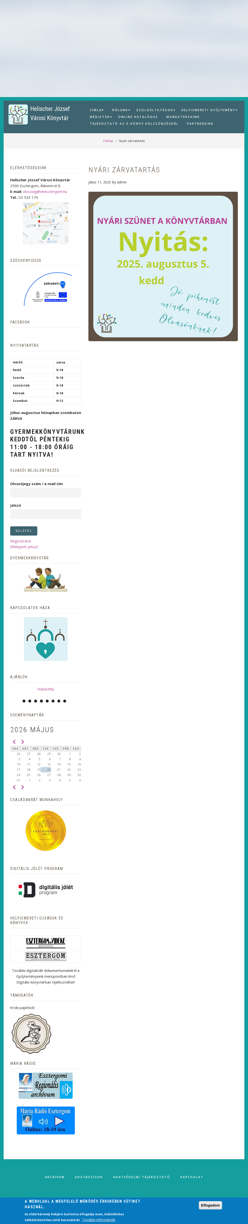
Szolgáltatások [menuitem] (154, 111)
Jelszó (15, 505)
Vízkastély (45, 688)
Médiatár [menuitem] (99, 117)
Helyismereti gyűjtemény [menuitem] (208, 111)
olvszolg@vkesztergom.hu (45, 191)
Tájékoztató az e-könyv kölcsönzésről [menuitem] (134, 124)
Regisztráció (20, 540)
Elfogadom (210, 1205)
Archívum (55, 1177)
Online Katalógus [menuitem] (138, 117)
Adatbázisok (89, 1177)
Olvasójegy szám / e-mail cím (36, 483)
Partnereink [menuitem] (200, 124)
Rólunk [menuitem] (120, 111)
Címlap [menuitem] (97, 110)
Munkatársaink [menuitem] (183, 117)
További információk (98, 1219)
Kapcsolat (191, 1177)
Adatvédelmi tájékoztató (141, 1177)
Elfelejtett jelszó (24, 546)
